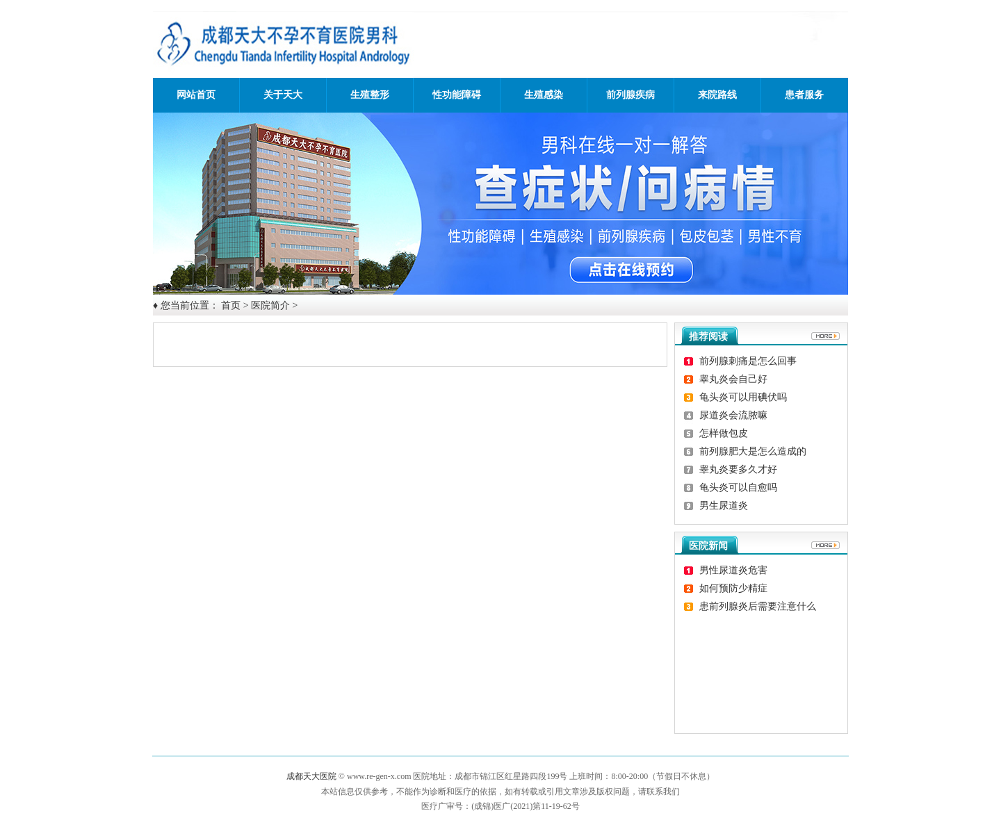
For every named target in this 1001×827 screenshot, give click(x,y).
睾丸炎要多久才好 (738, 469)
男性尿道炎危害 (733, 570)
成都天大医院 (311, 776)
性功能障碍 (456, 95)
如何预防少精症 (733, 588)
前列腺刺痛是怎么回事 (748, 361)
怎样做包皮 (723, 433)
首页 (231, 305)
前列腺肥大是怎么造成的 (752, 451)
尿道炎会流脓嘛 (733, 415)
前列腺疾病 (630, 95)
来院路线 (717, 95)
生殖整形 (369, 95)
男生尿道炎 (723, 505)
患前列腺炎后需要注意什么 (757, 606)
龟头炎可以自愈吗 (738, 487)
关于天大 (282, 95)
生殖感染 (543, 95)
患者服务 (804, 95)
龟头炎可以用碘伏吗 (743, 397)
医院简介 (270, 305)
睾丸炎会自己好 (733, 379)
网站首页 (196, 95)
